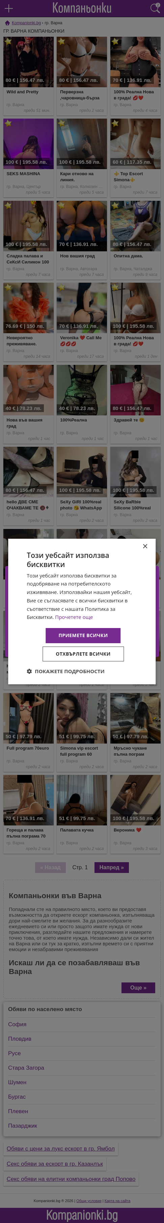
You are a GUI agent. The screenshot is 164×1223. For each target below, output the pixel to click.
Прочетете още (74, 617)
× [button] (144, 546)
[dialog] (82, 611)
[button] (66, 671)
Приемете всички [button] (83, 635)
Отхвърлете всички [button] (83, 654)
